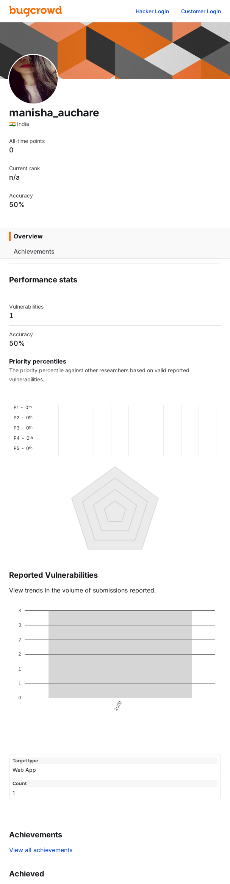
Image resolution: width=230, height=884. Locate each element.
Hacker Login (152, 11)
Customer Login (201, 11)
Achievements (34, 251)
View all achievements (40, 850)
